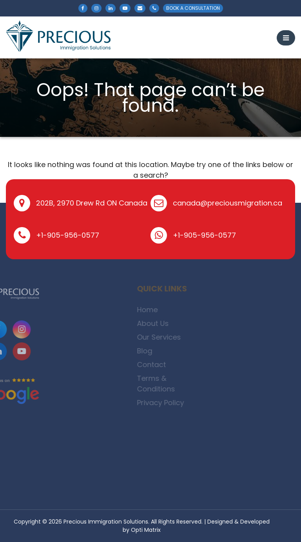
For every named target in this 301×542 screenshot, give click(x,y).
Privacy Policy (171, 402)
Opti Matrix (146, 530)
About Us (164, 323)
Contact (162, 364)
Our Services (170, 337)
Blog (155, 351)
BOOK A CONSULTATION (193, 8)
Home (158, 310)
